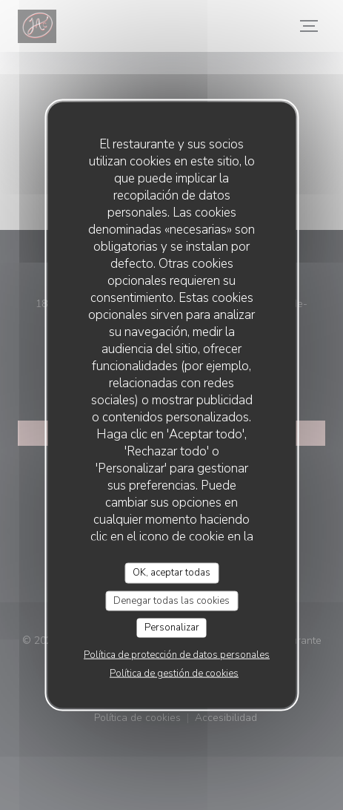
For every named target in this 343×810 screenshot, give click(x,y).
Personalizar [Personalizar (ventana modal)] (171, 627)
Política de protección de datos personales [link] (177, 654)
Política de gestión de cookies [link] (174, 672)
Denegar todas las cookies (171, 600)
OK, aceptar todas (171, 572)
